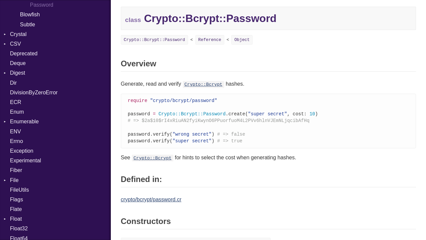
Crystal (18, 34)
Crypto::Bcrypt (203, 84)
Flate (16, 209)
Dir (13, 83)
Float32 (19, 228)
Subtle (27, 24)
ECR (15, 102)
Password (41, 5)
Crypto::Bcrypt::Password (154, 39)
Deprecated (24, 53)
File (14, 180)
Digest (17, 73)
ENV (15, 131)
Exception (21, 151)
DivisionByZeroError (34, 92)
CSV (15, 44)
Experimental (25, 160)
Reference (209, 39)
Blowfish (30, 14)
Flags (16, 199)
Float (16, 219)
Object (242, 39)
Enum (17, 112)
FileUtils (19, 190)
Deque (18, 63)
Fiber (16, 170)
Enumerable (24, 121)
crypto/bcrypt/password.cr (151, 202)
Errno (16, 141)
